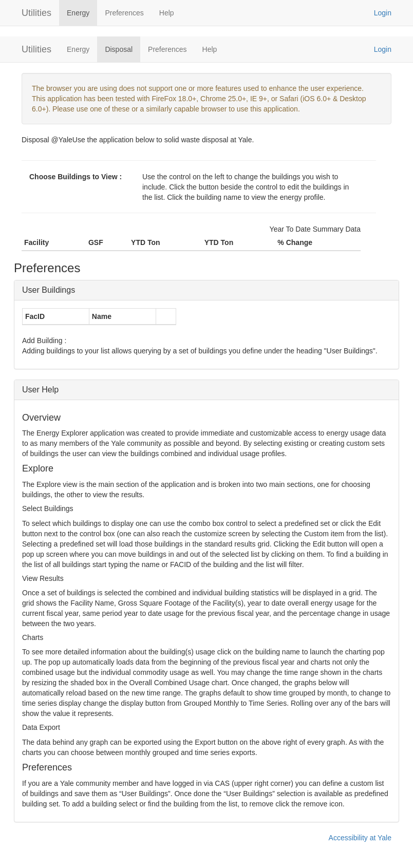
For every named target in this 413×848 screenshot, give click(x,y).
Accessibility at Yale (360, 838)
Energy (78, 13)
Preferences (124, 13)
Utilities (36, 13)
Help (166, 13)
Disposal (119, 49)
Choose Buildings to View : (75, 177)
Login (382, 13)
